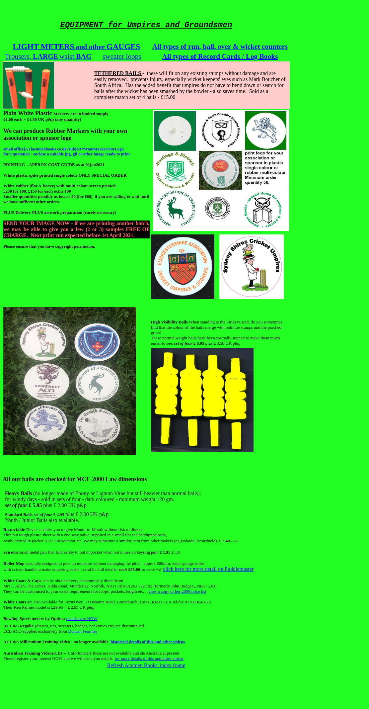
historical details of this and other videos (148, 641)
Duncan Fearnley (83, 631)
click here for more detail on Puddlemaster (208, 569)
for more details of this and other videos (149, 658)
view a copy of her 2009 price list (177, 591)
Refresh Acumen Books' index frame (146, 665)
